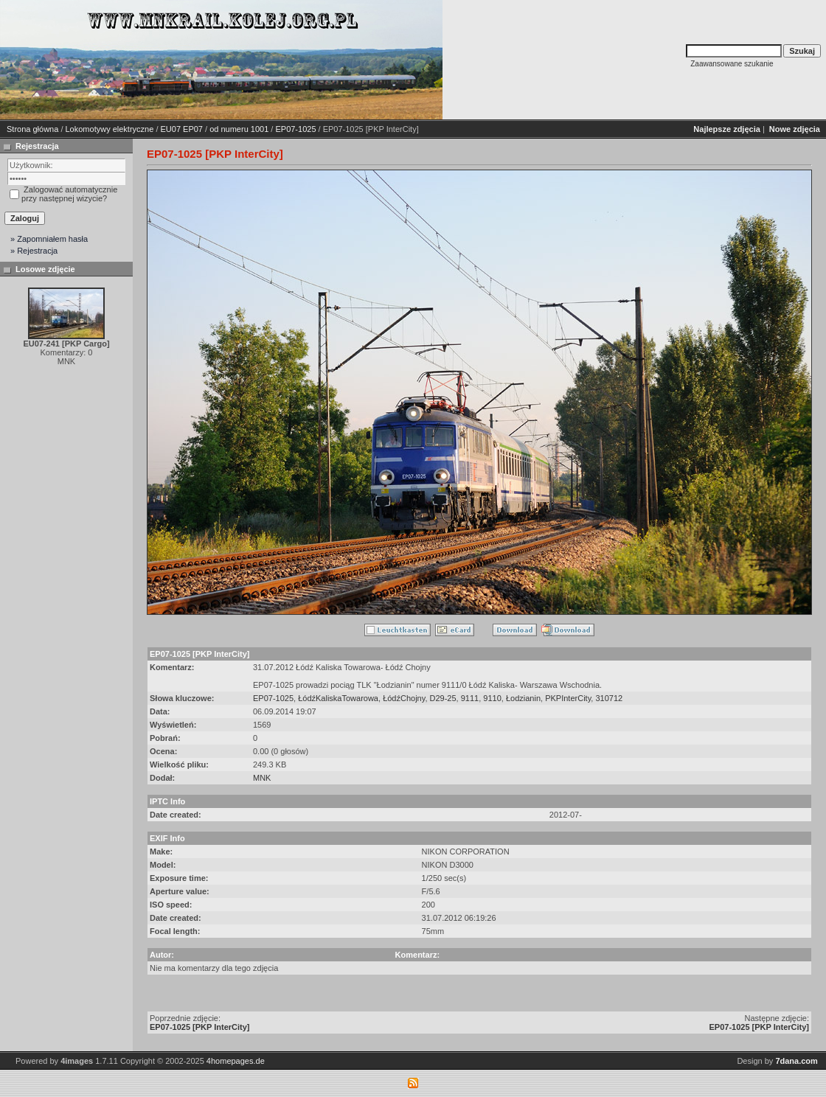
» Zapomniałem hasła (49, 238)
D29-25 (443, 698)
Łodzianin (523, 698)
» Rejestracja (34, 250)
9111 (470, 698)
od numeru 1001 (238, 129)
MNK (262, 777)
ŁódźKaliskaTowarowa (338, 698)
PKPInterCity (568, 698)
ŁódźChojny (404, 698)
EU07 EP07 (182, 129)
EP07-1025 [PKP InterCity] (200, 1027)
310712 (608, 698)
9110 (492, 698)
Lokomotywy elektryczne (110, 129)
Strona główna (32, 129)
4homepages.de (235, 1060)
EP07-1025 (295, 129)
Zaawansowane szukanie (731, 64)
